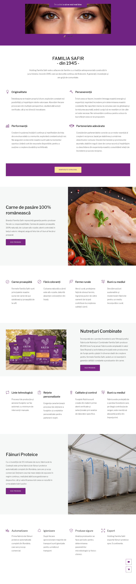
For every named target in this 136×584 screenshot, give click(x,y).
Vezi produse (15, 242)
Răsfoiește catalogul (68, 170)
